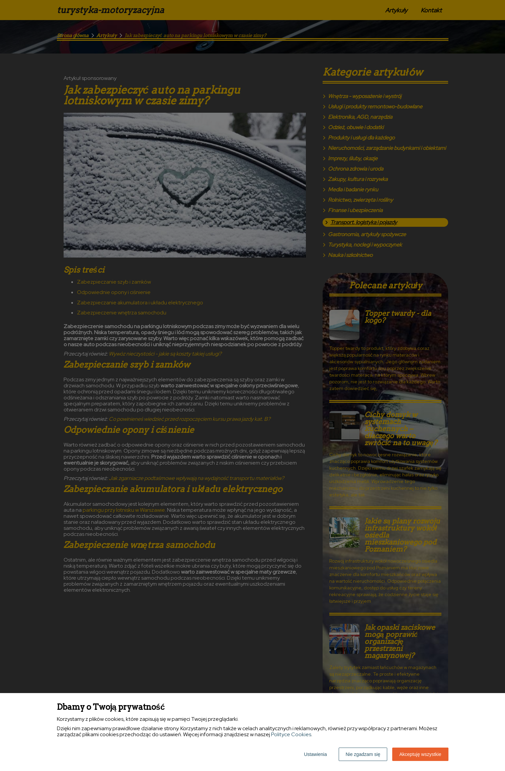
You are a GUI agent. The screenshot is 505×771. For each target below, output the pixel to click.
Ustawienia (315, 754)
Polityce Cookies (291, 734)
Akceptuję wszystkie (420, 754)
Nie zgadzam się (363, 754)
